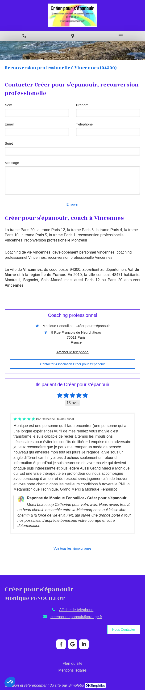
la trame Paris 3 (80, 230)
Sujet (9, 143)
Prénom (82, 105)
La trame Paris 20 (19, 230)
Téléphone (84, 124)
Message (12, 163)
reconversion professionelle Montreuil (55, 240)
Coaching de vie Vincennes (27, 252)
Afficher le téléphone (72, 352)
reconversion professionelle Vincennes (80, 257)
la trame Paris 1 (62, 235)
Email (9, 124)
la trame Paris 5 (34, 235)
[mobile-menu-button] (121, 35)
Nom (8, 105)
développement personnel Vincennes (84, 252)
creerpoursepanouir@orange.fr (76, 617)
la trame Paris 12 (51, 230)
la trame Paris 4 (109, 230)
